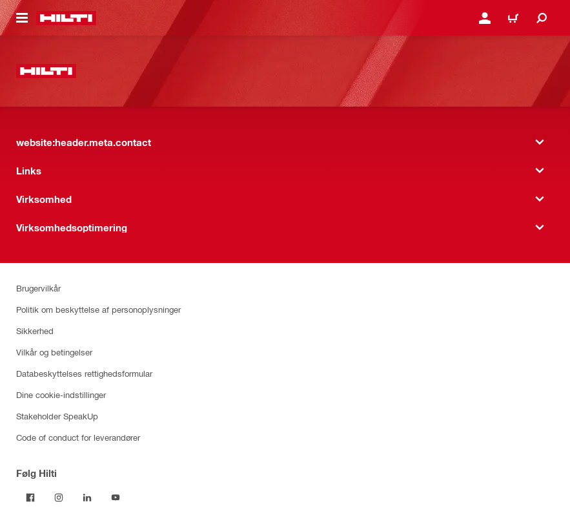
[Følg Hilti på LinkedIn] (87, 497)
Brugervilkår (38, 288)
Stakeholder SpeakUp (57, 416)
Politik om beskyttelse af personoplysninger (98, 309)
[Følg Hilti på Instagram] (59, 497)
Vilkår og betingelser (54, 352)
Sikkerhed (35, 330)
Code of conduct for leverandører (78, 437)
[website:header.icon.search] (541, 18)
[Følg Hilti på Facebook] (30, 497)
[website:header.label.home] (66, 18)
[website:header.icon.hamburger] (22, 18)
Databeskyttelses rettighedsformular (84, 373)
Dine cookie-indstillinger (61, 394)
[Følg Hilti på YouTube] (115, 497)
